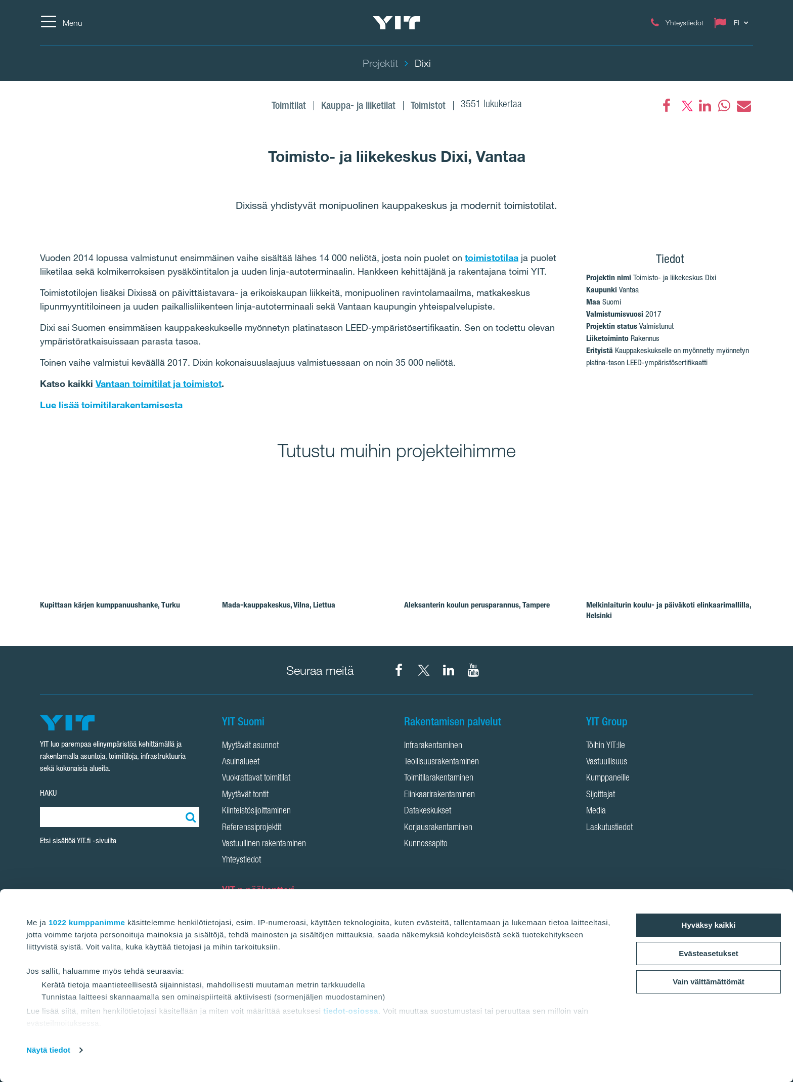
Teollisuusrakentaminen (441, 762)
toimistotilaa (491, 257)
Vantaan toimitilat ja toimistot (159, 383)
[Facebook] (666, 106)
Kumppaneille (608, 778)
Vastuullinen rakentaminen (264, 844)
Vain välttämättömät (708, 981)
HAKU (48, 793)
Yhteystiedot (241, 860)
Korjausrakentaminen (438, 828)
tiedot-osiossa (350, 1011)
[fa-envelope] (743, 106)
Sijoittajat (600, 795)
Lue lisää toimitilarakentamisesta (111, 404)
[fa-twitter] (685, 106)
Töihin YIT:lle (605, 746)
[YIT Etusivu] (396, 22)
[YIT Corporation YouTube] (473, 670)
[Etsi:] (189, 817)
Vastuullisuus (606, 762)
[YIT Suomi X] (424, 670)
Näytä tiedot (48, 1050)
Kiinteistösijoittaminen (256, 811)
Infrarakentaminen (433, 746)
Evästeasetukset (708, 953)
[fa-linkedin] (705, 106)
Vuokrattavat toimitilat (256, 778)
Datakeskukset (427, 811)
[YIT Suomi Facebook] (399, 670)
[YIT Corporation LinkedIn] (448, 670)
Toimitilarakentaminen (438, 778)
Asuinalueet (240, 762)
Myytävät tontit (245, 795)
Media (596, 811)
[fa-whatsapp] (724, 106)
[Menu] (61, 23)
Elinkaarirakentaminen (439, 795)
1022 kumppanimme (87, 922)
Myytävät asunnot (250, 746)
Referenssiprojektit (251, 828)
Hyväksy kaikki (709, 925)
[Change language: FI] (733, 22)
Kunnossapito (426, 844)
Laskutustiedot (609, 828)
